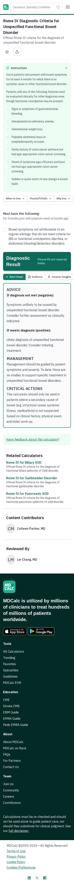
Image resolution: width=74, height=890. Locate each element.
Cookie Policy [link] (16, 862)
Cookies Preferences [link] (21, 867)
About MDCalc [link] (13, 742)
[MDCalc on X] (37, 877)
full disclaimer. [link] (19, 831)
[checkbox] (5, 229)
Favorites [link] (9, 664)
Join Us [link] (8, 784)
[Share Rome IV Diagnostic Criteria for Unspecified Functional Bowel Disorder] (17, 52)
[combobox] (32, 7)
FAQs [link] (6, 754)
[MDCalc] (6, 7)
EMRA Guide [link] (11, 718)
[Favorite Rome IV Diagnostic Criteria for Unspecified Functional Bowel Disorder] (7, 52)
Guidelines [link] (10, 676)
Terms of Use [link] (16, 851)
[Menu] (68, 7)
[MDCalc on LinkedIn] (29, 877)
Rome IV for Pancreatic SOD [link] (27, 494)
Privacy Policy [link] (16, 856)
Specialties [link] (10, 670)
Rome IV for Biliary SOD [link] (23, 462)
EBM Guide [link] (11, 712)
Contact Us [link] (11, 767)
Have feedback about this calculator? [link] (32, 439)
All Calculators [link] (13, 651)
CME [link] (6, 700)
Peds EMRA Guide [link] (15, 725)
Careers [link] (8, 796)
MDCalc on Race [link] (14, 748)
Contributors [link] (12, 803)
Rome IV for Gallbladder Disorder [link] (31, 478)
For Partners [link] (12, 761)
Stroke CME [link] (11, 706)
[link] (14, 631)
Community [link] (11, 790)
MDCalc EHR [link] (12, 683)
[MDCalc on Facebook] (44, 877)
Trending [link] (9, 658)
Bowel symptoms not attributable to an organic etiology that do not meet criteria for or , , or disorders (40, 236)
